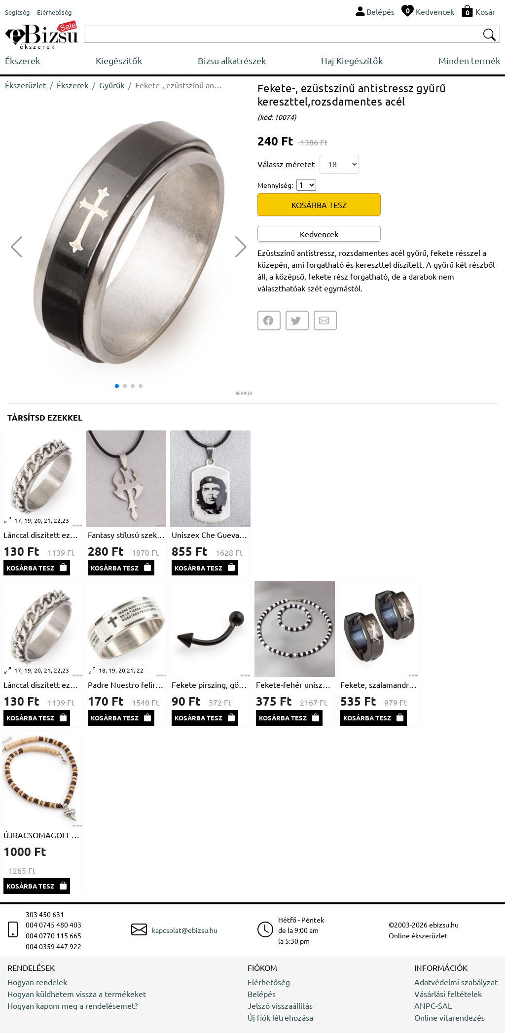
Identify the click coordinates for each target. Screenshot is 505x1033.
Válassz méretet (286, 164)
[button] (241, 247)
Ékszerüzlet (25, 85)
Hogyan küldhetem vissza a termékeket (76, 993)
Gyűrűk (111, 85)
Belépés (262, 993)
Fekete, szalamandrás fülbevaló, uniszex (379, 684)
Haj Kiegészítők (352, 60)
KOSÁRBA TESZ (319, 205)
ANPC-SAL (433, 1005)
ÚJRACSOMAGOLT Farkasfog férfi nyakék (42, 835)
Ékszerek (22, 60)
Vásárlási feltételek (448, 993)
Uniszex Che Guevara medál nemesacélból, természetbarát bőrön (210, 534)
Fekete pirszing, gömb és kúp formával (210, 684)
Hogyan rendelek (37, 982)
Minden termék (469, 60)
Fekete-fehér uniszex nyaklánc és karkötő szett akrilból (294, 684)
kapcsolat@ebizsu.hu (184, 930)
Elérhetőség (269, 982)
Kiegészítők (119, 60)
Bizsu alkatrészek (232, 60)
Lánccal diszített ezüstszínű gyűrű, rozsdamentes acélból (42, 534)
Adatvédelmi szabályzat (456, 982)
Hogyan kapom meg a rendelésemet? (72, 1005)
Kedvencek (319, 234)
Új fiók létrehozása (280, 1017)
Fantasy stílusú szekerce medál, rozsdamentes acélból (126, 534)
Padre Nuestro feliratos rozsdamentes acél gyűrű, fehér (126, 684)
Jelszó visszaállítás (280, 1005)
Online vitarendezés (449, 1017)
